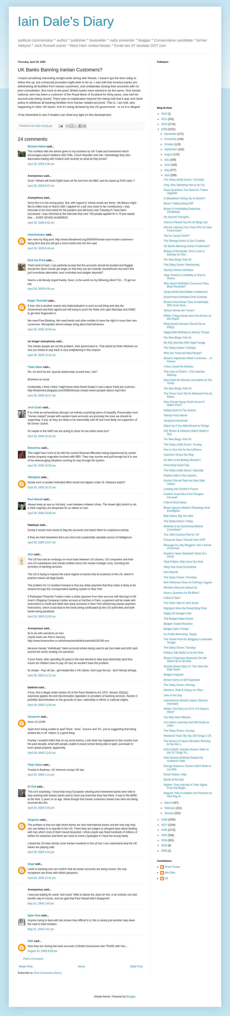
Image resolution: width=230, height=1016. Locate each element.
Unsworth (34, 716)
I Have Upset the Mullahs (178, 366)
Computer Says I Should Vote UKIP (184, 539)
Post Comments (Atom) (47, 972)
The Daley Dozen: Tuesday (180, 347)
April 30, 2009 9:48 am (41, 248)
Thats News (35, 367)
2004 (164, 840)
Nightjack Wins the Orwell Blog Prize (185, 608)
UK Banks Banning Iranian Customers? (187, 246)
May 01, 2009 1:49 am (41, 903)
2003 (164, 845)
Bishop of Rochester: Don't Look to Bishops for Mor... (184, 253)
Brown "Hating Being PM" (179, 203)
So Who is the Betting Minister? (182, 460)
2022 (164, 113)
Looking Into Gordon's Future (181, 489)
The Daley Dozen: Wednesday (182, 264)
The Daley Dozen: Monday (179, 685)
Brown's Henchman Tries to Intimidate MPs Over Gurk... (186, 304)
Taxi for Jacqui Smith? (177, 235)
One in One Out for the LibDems (183, 449)
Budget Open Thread (176, 628)
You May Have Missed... (178, 717)
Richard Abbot (37, 146)
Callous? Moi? (172, 597)
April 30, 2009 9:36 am (41, 164)
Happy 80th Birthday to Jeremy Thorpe (186, 332)
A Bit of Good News (175, 502)
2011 (164, 119)
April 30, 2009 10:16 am (42, 355)
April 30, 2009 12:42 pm (42, 752)
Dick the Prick (36, 260)
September (171, 149)
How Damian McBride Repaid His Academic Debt (183, 759)
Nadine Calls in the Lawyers (180, 475)
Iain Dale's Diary (66, 21)
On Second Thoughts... (177, 217)
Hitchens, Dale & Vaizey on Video (183, 690)
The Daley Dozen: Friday (178, 521)
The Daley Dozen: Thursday (180, 577)
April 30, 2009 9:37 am (41, 185)
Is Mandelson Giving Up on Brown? (184, 198)
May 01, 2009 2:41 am (41, 929)
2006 (164, 829)
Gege (31, 864)
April (167, 175)
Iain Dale (170, 872)
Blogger (130, 996)
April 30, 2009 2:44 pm (41, 852)
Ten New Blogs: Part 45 (177, 259)
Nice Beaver (171, 572)
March (168, 802)
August (168, 154)
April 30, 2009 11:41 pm (42, 877)
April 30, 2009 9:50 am (41, 288)
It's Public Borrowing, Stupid (180, 634)
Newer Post (26, 966)
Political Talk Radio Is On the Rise (183, 652)
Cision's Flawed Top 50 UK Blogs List (185, 222)
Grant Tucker (172, 866)
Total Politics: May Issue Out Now (183, 561)
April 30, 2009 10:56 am (42, 513)
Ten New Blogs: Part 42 (177, 439)
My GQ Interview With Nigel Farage (184, 342)
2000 (164, 850)
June (167, 164)
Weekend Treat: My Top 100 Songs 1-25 (187, 735)
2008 (164, 819)
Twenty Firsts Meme (175, 415)
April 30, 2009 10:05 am (42, 329)
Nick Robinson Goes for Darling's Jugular (188, 582)
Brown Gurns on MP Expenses (182, 679)
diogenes (33, 819)
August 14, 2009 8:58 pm (42, 951)
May (167, 170)
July (167, 159)
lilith (30, 941)
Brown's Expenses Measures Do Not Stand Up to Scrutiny (185, 659)
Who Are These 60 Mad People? (183, 353)
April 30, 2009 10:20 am (42, 465)
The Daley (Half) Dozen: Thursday (184, 179)
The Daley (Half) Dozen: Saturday (183, 470)
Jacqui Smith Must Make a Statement (186, 291)
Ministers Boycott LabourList (180, 587)
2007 (164, 824)
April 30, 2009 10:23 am (42, 487)
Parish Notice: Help (175, 774)
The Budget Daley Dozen (178, 618)
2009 (164, 129)
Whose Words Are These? (179, 310)
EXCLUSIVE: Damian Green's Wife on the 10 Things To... (186, 751)
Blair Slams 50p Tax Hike (178, 516)
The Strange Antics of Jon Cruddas (184, 240)
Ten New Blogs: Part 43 (177, 388)
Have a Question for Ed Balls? (181, 592)
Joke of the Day (173, 695)
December (170, 133)
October (169, 144)
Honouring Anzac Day (176, 465)
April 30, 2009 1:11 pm (41, 774)
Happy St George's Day (178, 613)
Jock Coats (35, 407)
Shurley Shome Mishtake (178, 270)
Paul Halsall (35, 499)
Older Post (136, 966)
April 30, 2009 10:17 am (42, 395)
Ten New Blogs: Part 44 (177, 337)
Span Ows (34, 915)
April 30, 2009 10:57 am (42, 542)
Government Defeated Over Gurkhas (185, 297)
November (170, 139)
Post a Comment (33, 958)
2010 (164, 124)
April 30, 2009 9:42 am (41, 222)
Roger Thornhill (37, 300)
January (169, 813)
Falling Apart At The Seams (180, 410)
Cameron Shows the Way (179, 454)
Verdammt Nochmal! (176, 420)
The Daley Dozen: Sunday (179, 730)
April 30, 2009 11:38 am (42, 704)
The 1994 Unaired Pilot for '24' (181, 534)
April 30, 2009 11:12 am (42, 675)
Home (81, 966)
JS (166, 878)
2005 (164, 835)
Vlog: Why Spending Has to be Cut (184, 184)
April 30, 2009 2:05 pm (41, 807)
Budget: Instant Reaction (178, 623)
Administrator (36, 234)
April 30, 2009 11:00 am (42, 616)
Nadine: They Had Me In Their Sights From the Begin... (185, 786)
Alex (30, 554)
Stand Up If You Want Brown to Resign (186, 425)
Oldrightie (34, 477)
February (170, 808)
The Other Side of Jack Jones (181, 603)
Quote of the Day (174, 779)
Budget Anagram (173, 674)
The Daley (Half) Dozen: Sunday (183, 444)
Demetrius (34, 447)
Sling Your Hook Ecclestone (180, 567)
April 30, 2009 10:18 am (42, 436)
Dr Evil (32, 786)
